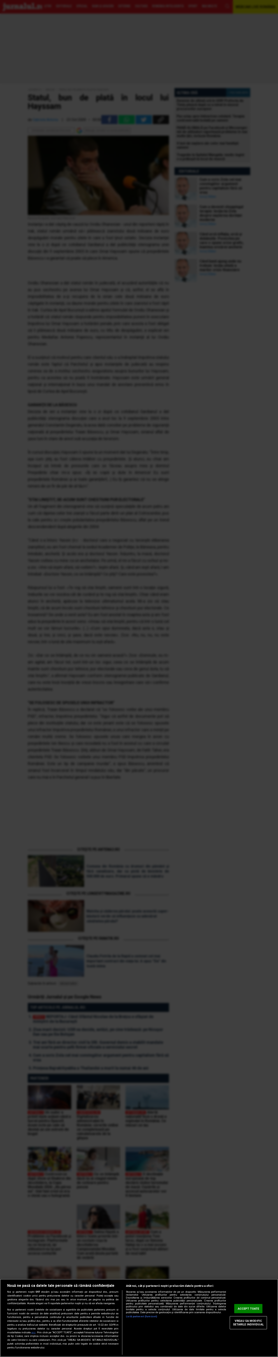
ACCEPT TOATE (248, 1308)
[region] (139, 1318)
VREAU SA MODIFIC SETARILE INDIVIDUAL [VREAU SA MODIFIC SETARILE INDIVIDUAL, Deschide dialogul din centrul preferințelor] (248, 1322)
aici (33, 1332)
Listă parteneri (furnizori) (141, 1316)
